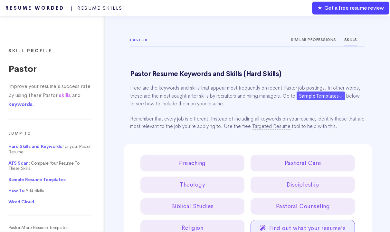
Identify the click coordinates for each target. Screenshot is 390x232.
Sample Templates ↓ (320, 95)
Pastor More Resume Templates (38, 227)
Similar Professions (313, 39)
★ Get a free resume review (351, 8)
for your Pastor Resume (49, 149)
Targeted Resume (271, 126)
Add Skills (25, 190)
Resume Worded (64, 8)
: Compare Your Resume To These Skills (44, 165)
